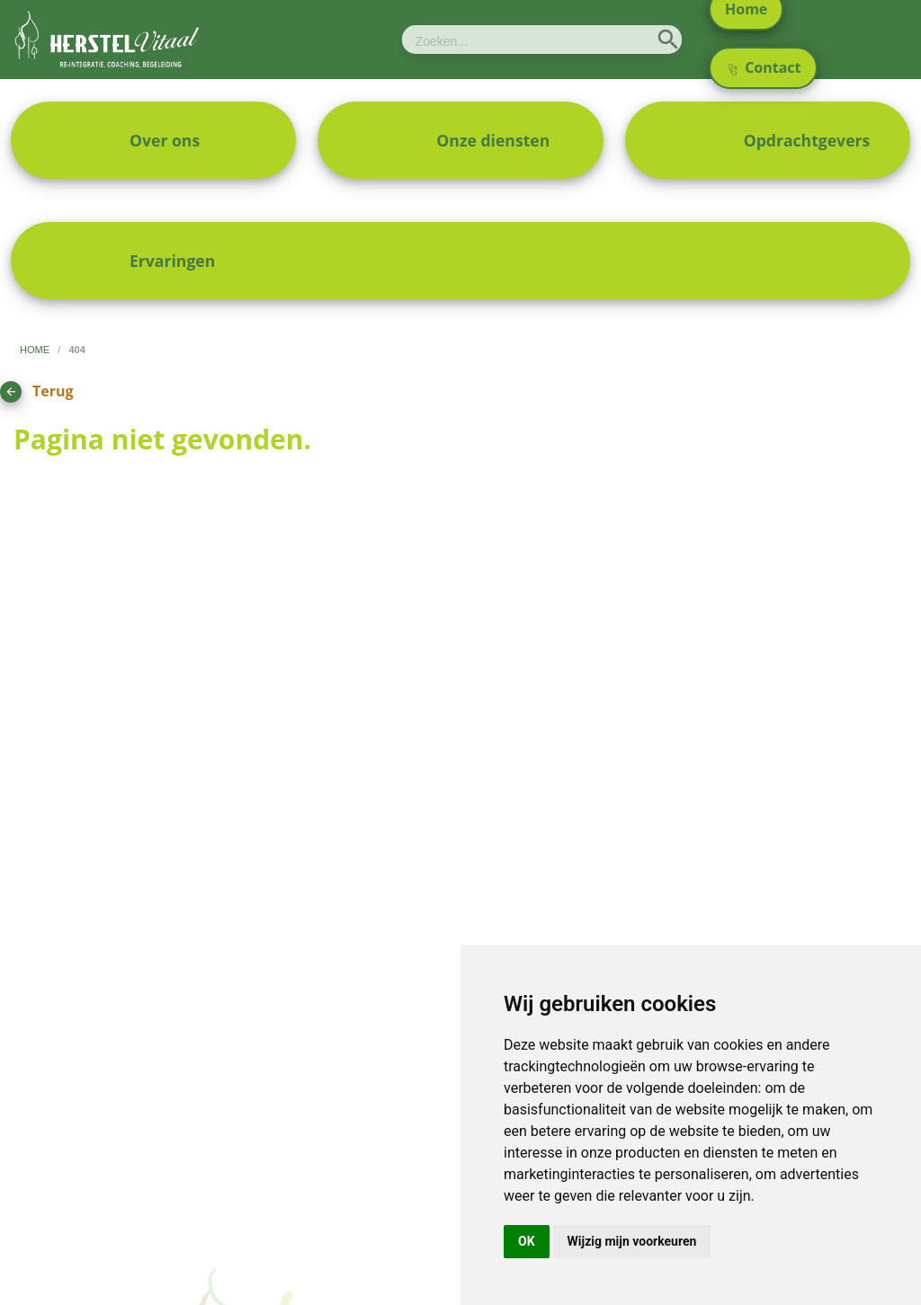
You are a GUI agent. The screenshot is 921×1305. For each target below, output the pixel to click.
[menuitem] (153, 140)
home (36, 349)
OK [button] (526, 1241)
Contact (765, 67)
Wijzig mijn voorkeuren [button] (632, 1241)
